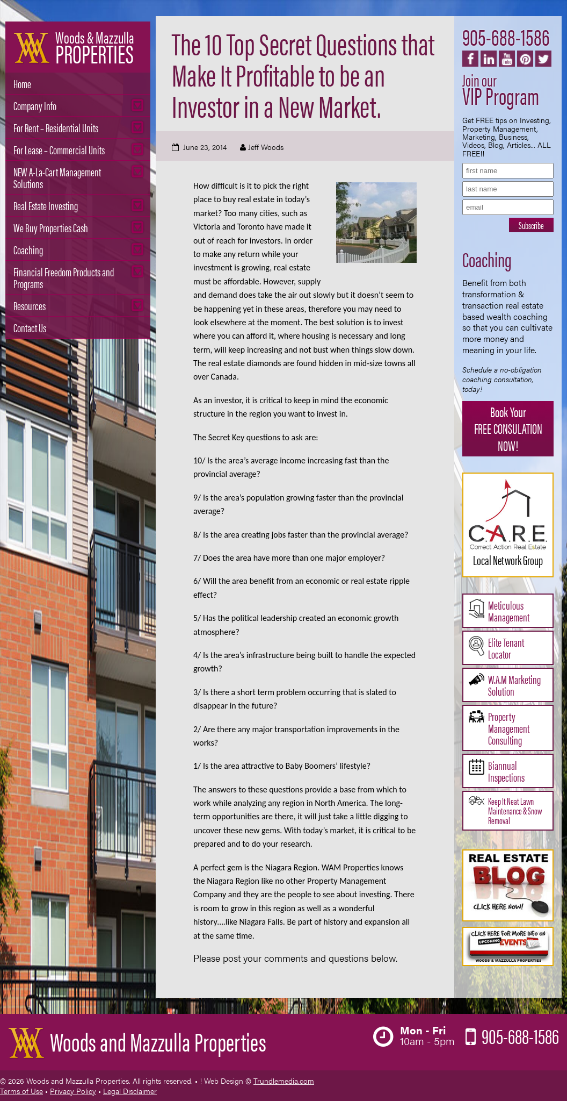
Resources (29, 305)
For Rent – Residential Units (55, 127)
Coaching (28, 249)
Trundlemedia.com (283, 1080)
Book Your (508, 428)
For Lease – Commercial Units (59, 149)
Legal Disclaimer (130, 1090)
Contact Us (29, 327)
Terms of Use (21, 1090)
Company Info (34, 105)
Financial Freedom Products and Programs (63, 277)
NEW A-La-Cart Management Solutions (57, 177)
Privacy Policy (73, 1090)
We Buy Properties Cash (50, 227)
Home (22, 83)
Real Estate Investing (45, 205)
